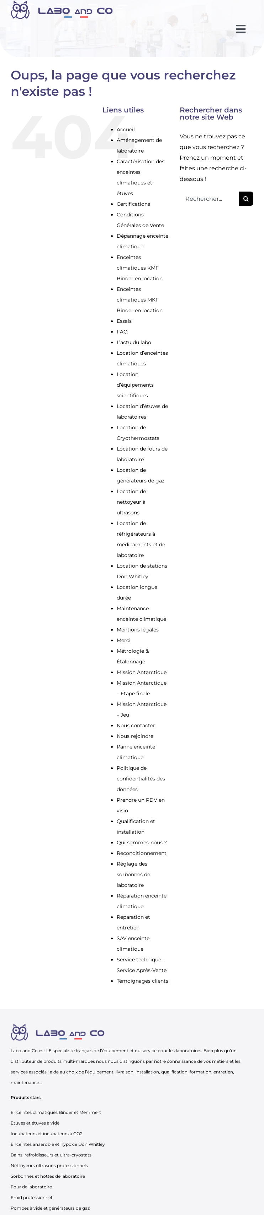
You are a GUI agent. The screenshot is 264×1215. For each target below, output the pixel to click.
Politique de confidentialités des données (141, 778)
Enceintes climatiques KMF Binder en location (140, 268)
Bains (16, 1155)
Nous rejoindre (135, 736)
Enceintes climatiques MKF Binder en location (140, 300)
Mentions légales (138, 629)
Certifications (133, 204)
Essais (124, 321)
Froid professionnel (31, 1197)
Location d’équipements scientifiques (135, 385)
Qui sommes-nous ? (142, 842)
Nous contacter (136, 725)
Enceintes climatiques (34, 1112)
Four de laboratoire (31, 1186)
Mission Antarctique (142, 672)
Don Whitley (91, 1144)
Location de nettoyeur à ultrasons (131, 502)
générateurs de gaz (69, 1208)
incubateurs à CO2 (63, 1133)
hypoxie (68, 1144)
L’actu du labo (134, 342)
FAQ (122, 331)
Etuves (18, 1123)
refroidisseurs (39, 1155)
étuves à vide (45, 1123)
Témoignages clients (142, 981)
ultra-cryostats (75, 1155)
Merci (124, 640)
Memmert (90, 1112)
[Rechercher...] (209, 199)
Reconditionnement (142, 853)
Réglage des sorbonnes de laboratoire (133, 874)
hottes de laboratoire (62, 1176)
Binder (66, 1112)
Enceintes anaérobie (32, 1144)
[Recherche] (246, 199)
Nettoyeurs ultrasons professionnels (49, 1165)
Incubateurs (24, 1133)
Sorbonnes (22, 1176)
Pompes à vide (26, 1208)
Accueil (126, 129)
